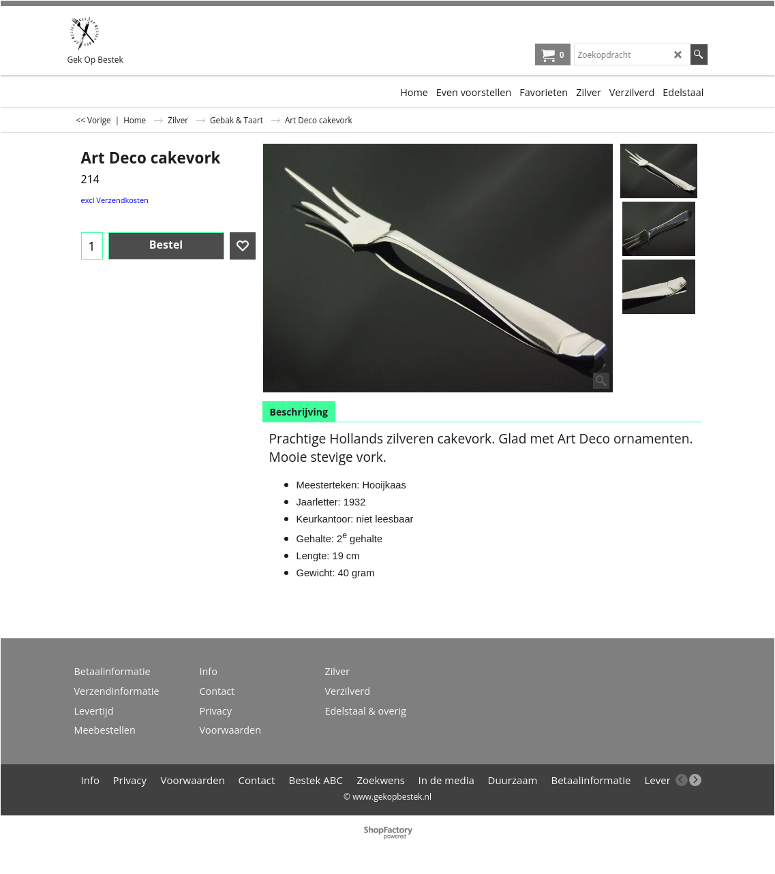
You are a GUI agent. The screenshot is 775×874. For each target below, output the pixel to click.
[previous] (681, 780)
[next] (695, 780)
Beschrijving (299, 411)
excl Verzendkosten (115, 200)
